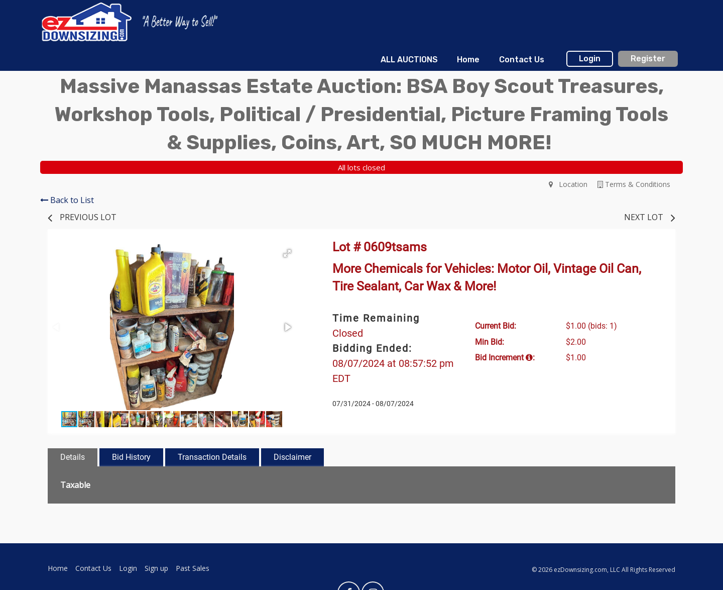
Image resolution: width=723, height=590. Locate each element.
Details (72, 457)
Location (568, 184)
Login (589, 58)
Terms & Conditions (633, 184)
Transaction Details (212, 457)
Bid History (131, 457)
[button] (287, 253)
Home (468, 59)
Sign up (156, 568)
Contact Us (521, 59)
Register (648, 58)
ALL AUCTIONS (409, 59)
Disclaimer (292, 457)
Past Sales (192, 568)
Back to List (67, 200)
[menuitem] (409, 59)
